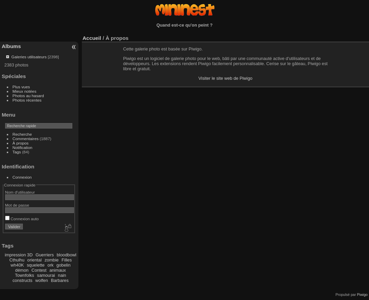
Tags (17, 152)
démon (22, 270)
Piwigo (362, 294)
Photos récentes (27, 100)
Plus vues (21, 87)
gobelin (64, 265)
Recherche (22, 134)
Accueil (92, 38)
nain (62, 275)
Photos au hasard (28, 95)
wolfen (41, 280)
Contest (38, 270)
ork (50, 265)
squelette (36, 265)
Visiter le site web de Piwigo (225, 78)
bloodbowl (66, 254)
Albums (11, 46)
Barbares (60, 280)
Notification (22, 147)
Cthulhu (16, 259)
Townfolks (24, 275)
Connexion (22, 177)
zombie (52, 259)
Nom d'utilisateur (20, 192)
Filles (66, 259)
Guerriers (44, 254)
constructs (22, 280)
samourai (46, 275)
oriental (34, 259)
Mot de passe (17, 205)
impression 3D (19, 254)
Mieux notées (24, 91)
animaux (57, 270)
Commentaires (26, 138)
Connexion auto (22, 218)
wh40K (17, 265)
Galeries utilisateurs (28, 57)
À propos (21, 143)
